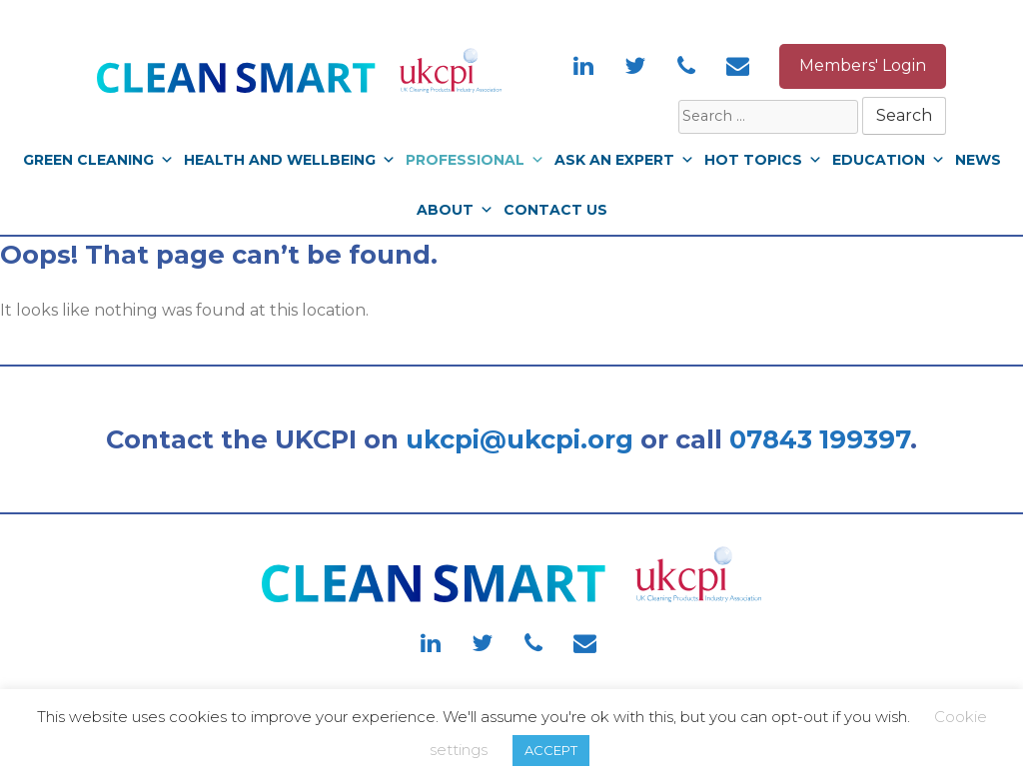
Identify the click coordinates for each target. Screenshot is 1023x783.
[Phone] (686, 67)
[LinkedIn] (583, 67)
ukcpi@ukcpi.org (519, 438)
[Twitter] (635, 67)
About (455, 210)
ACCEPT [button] (550, 750)
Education (888, 160)
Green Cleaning (98, 160)
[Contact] (738, 67)
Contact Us (555, 210)
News (978, 160)
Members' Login (862, 65)
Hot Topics (763, 160)
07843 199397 (819, 438)
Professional (475, 160)
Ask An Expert (624, 160)
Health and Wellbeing (290, 160)
